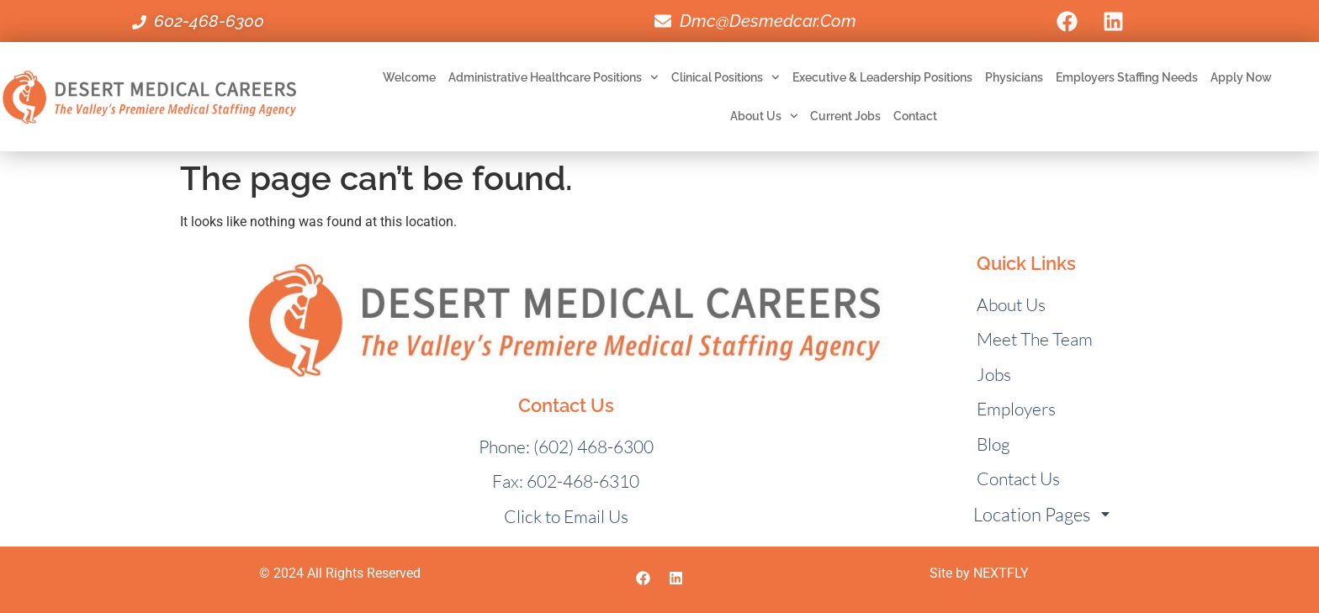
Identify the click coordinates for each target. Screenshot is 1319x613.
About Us (764, 116)
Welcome (409, 77)
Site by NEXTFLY (979, 573)
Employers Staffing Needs (1127, 77)
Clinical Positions (725, 77)
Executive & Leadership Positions (882, 77)
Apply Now (1241, 77)
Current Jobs (845, 116)
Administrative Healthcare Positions (553, 77)
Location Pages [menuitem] (1042, 514)
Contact (915, 116)
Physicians (1014, 77)
